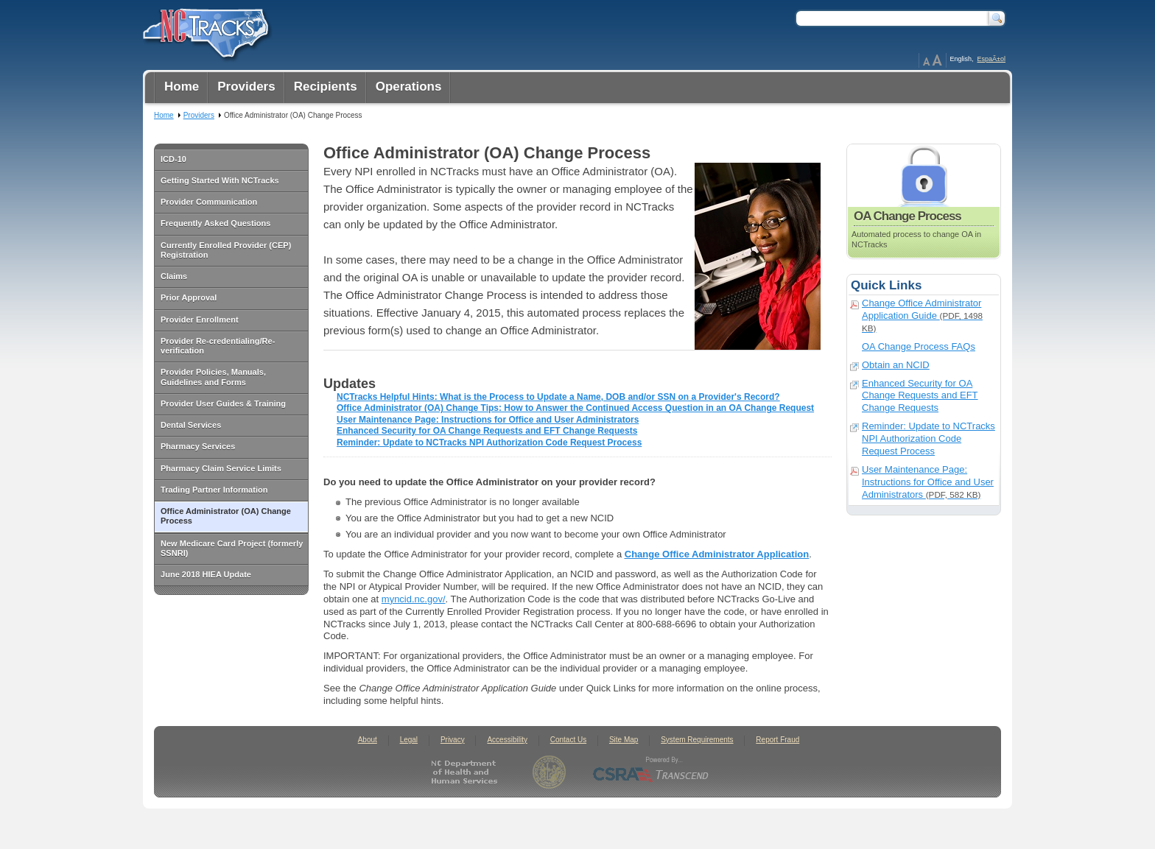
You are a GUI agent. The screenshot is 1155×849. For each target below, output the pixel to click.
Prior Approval (189, 297)
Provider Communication (209, 201)
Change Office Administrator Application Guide (922, 315)
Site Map (623, 740)
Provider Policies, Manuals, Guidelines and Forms (213, 376)
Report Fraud (777, 740)
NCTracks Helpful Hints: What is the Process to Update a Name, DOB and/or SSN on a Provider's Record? (558, 397)
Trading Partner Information (214, 489)
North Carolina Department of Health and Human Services (467, 772)
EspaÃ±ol (991, 59)
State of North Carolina (549, 772)
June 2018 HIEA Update (206, 574)
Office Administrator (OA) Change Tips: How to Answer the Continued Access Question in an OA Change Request (575, 408)
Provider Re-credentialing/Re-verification (218, 346)
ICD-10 (173, 159)
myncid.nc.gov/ (414, 599)
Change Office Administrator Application (717, 554)
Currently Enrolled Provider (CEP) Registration (226, 250)
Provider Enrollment (200, 319)
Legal (409, 740)
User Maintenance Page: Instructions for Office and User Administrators (488, 420)
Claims (174, 276)
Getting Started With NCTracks (220, 180)
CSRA (651, 772)
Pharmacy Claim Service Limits (221, 468)
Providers (198, 115)
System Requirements (697, 740)
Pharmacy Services (198, 446)
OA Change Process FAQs (918, 346)
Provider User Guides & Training (223, 403)
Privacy (452, 740)
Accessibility (507, 740)
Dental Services (191, 424)
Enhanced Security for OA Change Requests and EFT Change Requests (487, 431)
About (367, 740)
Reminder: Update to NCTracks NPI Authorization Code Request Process (489, 442)
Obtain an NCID (896, 364)
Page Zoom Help (932, 60)
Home (164, 115)
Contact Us (568, 740)
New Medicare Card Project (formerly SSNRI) (232, 548)
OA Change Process (923, 201)
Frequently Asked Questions (215, 223)
